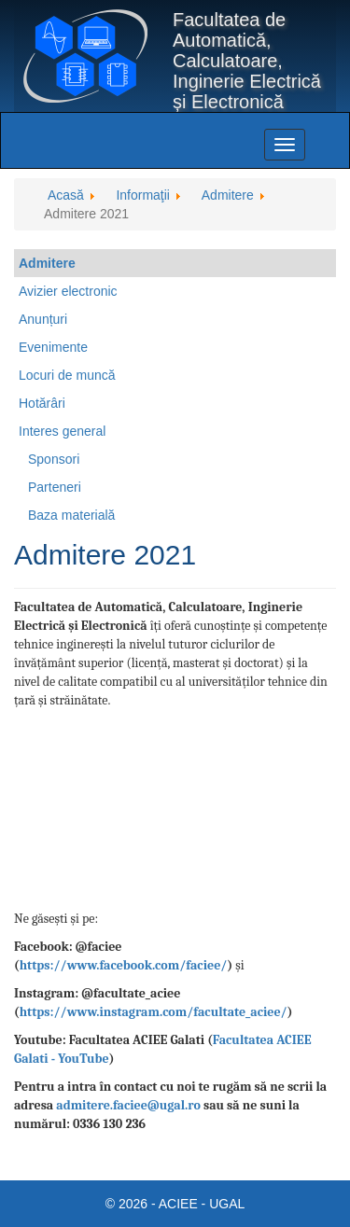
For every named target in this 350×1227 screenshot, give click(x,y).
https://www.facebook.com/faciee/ (124, 965)
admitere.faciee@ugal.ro (128, 1105)
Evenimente (53, 347)
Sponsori (53, 459)
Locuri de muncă (67, 375)
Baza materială (71, 515)
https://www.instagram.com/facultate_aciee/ (153, 1012)
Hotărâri (42, 403)
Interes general (62, 431)
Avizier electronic (68, 291)
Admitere (47, 263)
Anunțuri (43, 319)
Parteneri (54, 487)
